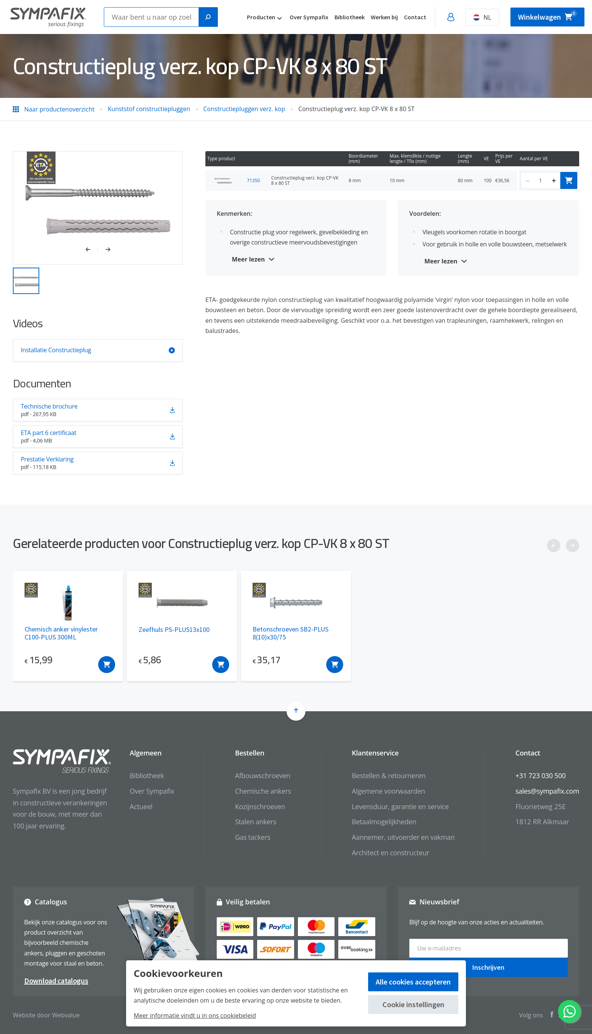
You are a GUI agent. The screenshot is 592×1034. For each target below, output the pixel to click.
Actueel (141, 806)
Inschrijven (488, 967)
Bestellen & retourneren (389, 775)
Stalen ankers (255, 821)
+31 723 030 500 (540, 775)
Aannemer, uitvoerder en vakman (403, 837)
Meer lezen (248, 259)
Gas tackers (252, 837)
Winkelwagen (547, 16)
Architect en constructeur (390, 852)
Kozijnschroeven (260, 806)
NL (482, 17)
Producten (261, 17)
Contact (415, 17)
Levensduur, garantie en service (400, 806)
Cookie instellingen (413, 1004)
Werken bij (384, 17)
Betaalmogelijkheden (384, 821)
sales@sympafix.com (547, 791)
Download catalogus (56, 980)
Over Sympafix (309, 17)
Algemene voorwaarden (388, 791)
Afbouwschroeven (262, 775)
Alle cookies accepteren (413, 981)
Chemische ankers (263, 791)
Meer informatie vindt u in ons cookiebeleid (195, 1015)
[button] (92, 250)
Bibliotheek (350, 17)
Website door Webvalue (46, 1015)
